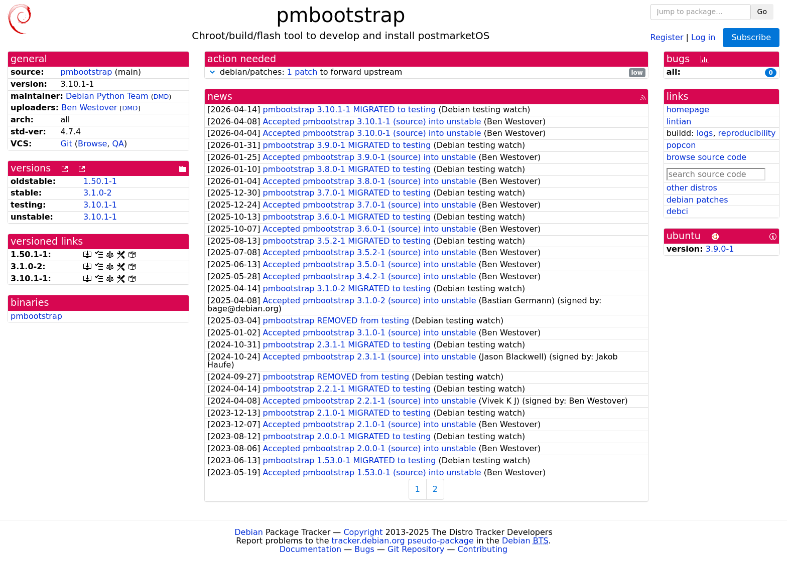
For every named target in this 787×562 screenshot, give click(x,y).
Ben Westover (89, 107)
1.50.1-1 (100, 181)
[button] (212, 72)
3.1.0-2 (97, 193)
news (219, 96)
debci (677, 211)
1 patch (302, 72)
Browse (92, 143)
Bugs (364, 549)
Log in (703, 37)
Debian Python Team (107, 96)
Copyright (362, 532)
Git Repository (415, 549)
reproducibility (747, 133)
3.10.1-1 (100, 205)
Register (667, 37)
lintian (679, 121)
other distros (692, 188)
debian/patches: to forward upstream (426, 72)
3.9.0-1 (720, 249)
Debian (248, 532)
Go (762, 12)
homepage (688, 109)
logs (705, 133)
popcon (681, 145)
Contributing (483, 549)
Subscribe (751, 37)
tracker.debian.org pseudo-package (403, 540)
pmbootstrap (86, 72)
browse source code (706, 157)
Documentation (310, 549)
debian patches (697, 200)
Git (66, 143)
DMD (161, 96)
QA (118, 143)
